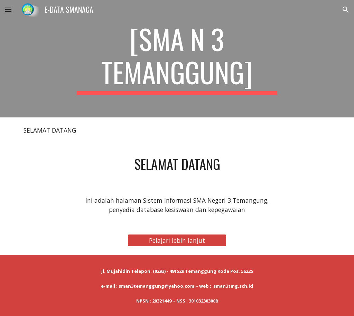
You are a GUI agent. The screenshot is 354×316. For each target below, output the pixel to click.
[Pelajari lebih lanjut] (177, 240)
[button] (8, 9)
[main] (177, 58)
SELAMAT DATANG (50, 130)
